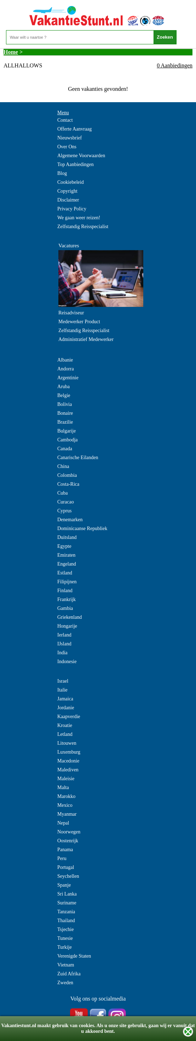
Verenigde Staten (74, 956)
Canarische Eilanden (77, 457)
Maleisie (65, 778)
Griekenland (69, 617)
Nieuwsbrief (69, 138)
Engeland (66, 564)
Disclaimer (68, 200)
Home (11, 52)
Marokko (66, 796)
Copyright (67, 191)
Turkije (64, 947)
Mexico (65, 805)
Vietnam (65, 965)
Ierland (64, 635)
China (63, 466)
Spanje (64, 885)
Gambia (65, 608)
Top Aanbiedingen (75, 164)
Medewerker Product (79, 321)
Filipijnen (66, 581)
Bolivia (64, 404)
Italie (62, 690)
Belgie (63, 395)
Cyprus (64, 510)
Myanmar (66, 814)
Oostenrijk (67, 840)
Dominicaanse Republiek (82, 528)
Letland (65, 734)
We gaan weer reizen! (78, 217)
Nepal (63, 823)
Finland (65, 590)
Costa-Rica (68, 484)
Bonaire (65, 413)
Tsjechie (65, 929)
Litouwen (66, 743)
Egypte (64, 546)
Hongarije (67, 626)
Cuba (62, 493)
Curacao (65, 502)
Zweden (65, 982)
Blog (62, 173)
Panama (65, 849)
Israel (62, 681)
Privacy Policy (71, 208)
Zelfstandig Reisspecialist (82, 226)
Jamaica (65, 698)
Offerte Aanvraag (74, 129)
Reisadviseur (71, 312)
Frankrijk (66, 599)
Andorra (65, 368)
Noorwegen (68, 832)
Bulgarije (66, 431)
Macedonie (68, 761)
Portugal (65, 867)
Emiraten (66, 555)
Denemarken (70, 519)
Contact (65, 120)
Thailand (66, 920)
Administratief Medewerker (86, 339)
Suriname (66, 902)
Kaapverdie (68, 716)
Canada (64, 448)
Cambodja (67, 439)
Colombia (67, 475)
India (62, 652)
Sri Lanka (67, 894)
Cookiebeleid (70, 182)
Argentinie (68, 377)
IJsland (64, 643)
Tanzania (66, 911)
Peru (62, 858)
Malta (63, 787)
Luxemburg (68, 752)
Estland (64, 572)
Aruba (63, 386)
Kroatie (64, 725)
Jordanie (65, 707)
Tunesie (65, 938)
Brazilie (65, 422)
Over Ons (66, 146)
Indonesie (66, 661)
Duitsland (66, 537)
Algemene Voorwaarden (81, 155)
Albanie (65, 360)
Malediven (68, 769)
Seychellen (68, 876)
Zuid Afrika (69, 973)
